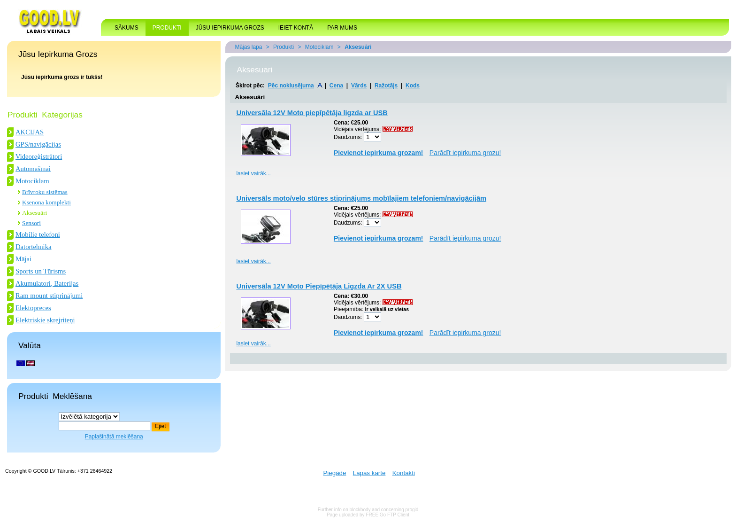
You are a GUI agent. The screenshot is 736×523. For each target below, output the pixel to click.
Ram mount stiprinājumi (49, 295)
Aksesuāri (34, 212)
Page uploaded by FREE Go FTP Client (368, 514)
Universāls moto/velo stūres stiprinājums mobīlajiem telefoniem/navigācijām (361, 198)
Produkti (283, 47)
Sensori (31, 222)
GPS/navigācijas (38, 144)
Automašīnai (33, 168)
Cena (336, 85)
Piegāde (334, 472)
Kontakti (403, 472)
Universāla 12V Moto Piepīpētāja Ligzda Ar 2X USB (318, 286)
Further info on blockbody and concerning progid (368, 509)
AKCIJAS (29, 132)
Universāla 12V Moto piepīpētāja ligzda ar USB (312, 113)
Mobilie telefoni (37, 234)
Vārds (359, 85)
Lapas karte (369, 472)
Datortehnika (33, 246)
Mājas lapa (248, 47)
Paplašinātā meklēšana (114, 436)
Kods (413, 85)
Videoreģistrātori (38, 156)
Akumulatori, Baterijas (46, 283)
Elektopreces (33, 308)
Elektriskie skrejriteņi (45, 320)
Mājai (23, 259)
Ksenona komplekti (46, 202)
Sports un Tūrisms (40, 271)
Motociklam (32, 181)
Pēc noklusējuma (291, 85)
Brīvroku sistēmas (45, 191)
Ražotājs (386, 85)
